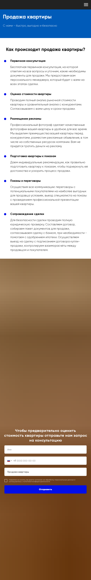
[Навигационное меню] (86, 4)
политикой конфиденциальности (36, 481)
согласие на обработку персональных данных (54, 480)
